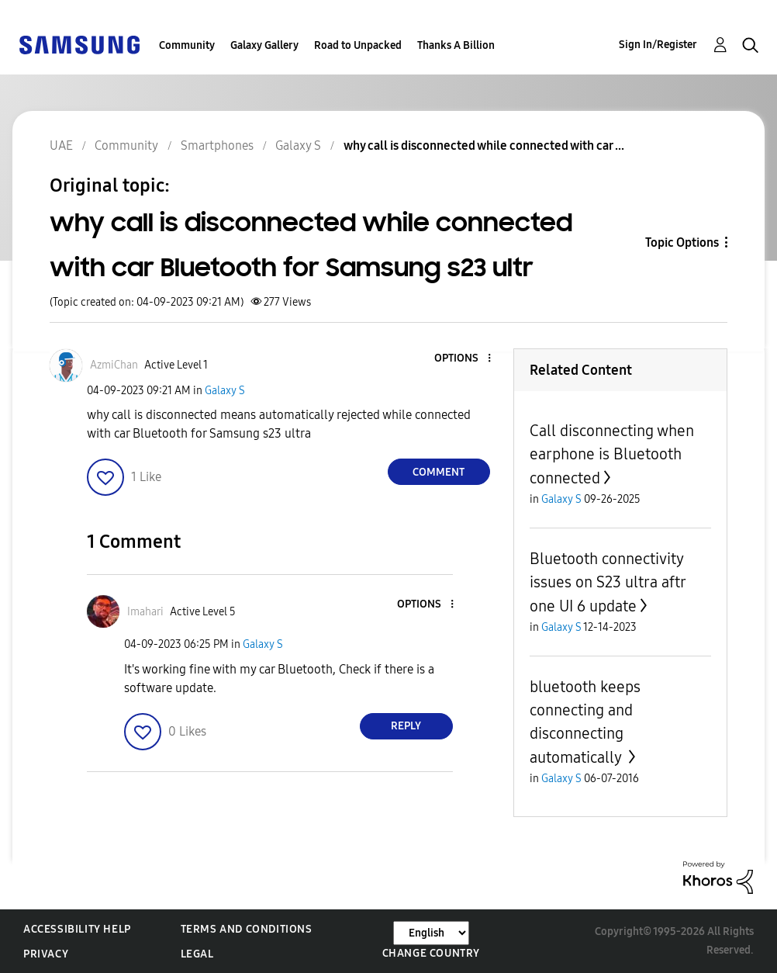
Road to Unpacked (358, 45)
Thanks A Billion (456, 45)
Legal (197, 954)
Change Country (431, 953)
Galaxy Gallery (264, 45)
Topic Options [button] (682, 242)
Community (187, 45)
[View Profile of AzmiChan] (114, 365)
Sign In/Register (658, 44)
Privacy (45, 954)
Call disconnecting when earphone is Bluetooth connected (612, 454)
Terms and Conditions (247, 929)
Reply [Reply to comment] (406, 725)
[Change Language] (431, 933)
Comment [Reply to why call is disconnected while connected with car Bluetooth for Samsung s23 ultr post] (438, 472)
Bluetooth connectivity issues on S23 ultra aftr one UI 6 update (607, 582)
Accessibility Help (77, 929)
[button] (463, 358)
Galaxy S (225, 390)
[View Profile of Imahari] (145, 611)
